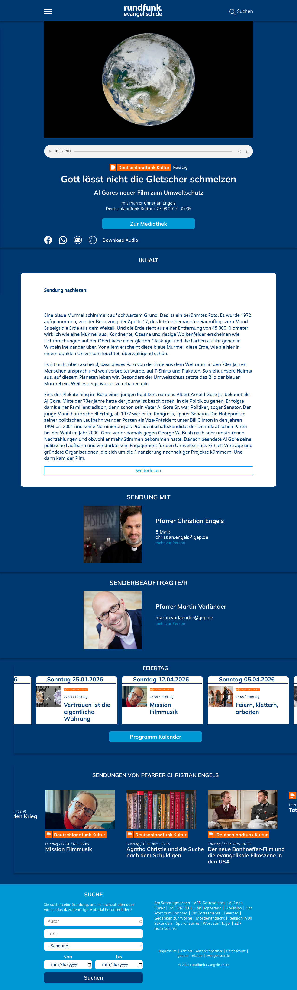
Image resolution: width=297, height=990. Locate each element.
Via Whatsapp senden (63, 240)
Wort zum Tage (217, 923)
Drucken (93, 240)
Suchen (245, 11)
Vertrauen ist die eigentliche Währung (87, 711)
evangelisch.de (218, 955)
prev (19, 698)
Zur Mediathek (148, 223)
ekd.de (197, 955)
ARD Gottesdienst (209, 903)
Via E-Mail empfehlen (78, 240)
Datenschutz (236, 951)
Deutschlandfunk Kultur (129, 209)
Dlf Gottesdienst (205, 913)
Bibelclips (233, 908)
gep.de (183, 955)
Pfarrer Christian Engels (152, 203)
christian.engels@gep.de (181, 537)
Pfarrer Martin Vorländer (190, 606)
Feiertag (180, 167)
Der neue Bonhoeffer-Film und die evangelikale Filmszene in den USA (246, 855)
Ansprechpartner (209, 951)
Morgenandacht (210, 918)
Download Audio (120, 240)
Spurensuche (187, 923)
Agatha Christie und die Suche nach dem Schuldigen (165, 852)
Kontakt (186, 951)
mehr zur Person (170, 543)
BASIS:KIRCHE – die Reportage (195, 908)
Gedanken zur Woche (173, 918)
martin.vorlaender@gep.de (184, 617)
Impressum (168, 951)
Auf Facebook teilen (48, 240)
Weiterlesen (148, 470)
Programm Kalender (155, 736)
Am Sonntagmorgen (172, 903)
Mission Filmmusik (164, 708)
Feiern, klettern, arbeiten (257, 708)
